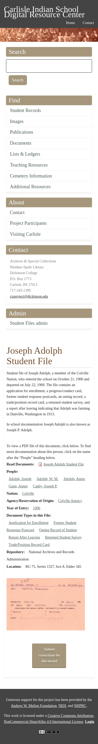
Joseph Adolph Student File (63, 464)
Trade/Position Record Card (29, 545)
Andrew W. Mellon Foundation (34, 706)
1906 (36, 508)
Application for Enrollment (28, 523)
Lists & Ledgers (25, 154)
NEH (62, 706)
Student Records (25, 110)
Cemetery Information (31, 176)
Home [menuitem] (70, 23)
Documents (20, 143)
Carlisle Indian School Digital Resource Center (44, 10)
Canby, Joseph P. (45, 486)
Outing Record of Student (58, 530)
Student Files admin (29, 323)
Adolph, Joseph (20, 479)
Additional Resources (30, 186)
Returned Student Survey (63, 537)
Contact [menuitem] (88, 23)
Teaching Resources (29, 165)
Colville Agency (70, 501)
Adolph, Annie (74, 479)
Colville (28, 493)
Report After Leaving (24, 537)
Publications (21, 132)
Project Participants (28, 223)
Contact (17, 212)
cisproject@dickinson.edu (29, 296)
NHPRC (80, 706)
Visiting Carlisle (25, 234)
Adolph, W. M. (48, 479)
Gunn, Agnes (18, 486)
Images (17, 121)
